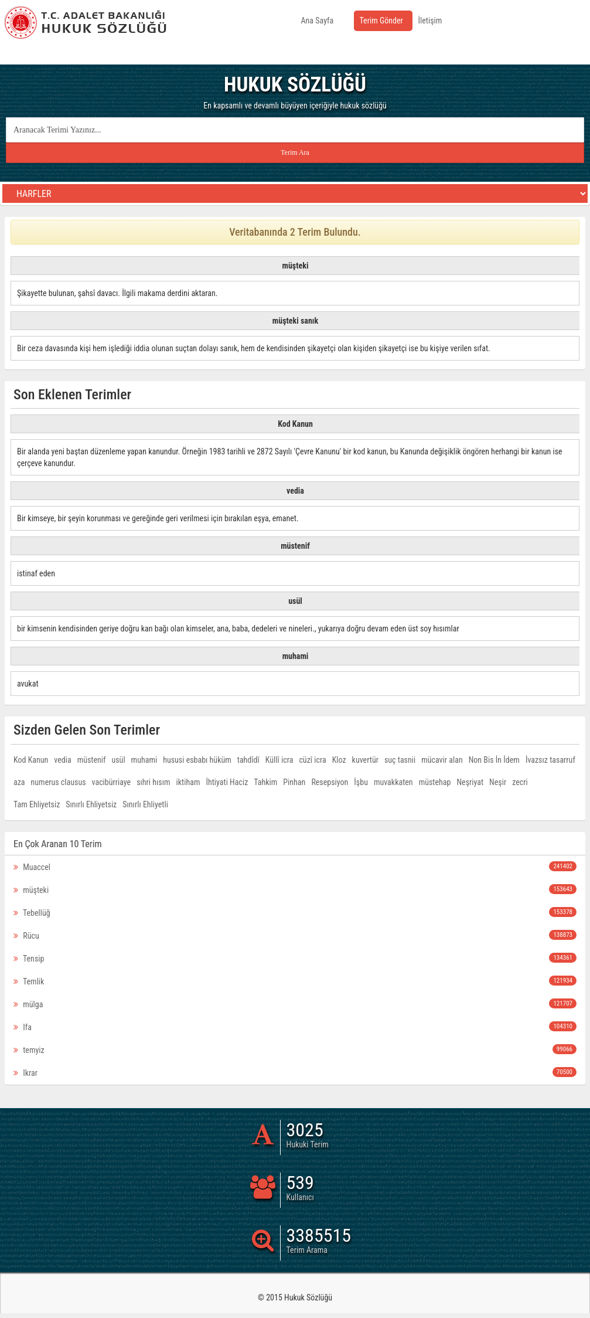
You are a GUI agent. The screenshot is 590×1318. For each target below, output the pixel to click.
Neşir (497, 782)
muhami (144, 760)
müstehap (435, 782)
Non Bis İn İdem (494, 760)
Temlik (295, 981)
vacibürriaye (111, 782)
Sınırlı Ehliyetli (145, 804)
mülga (295, 1003)
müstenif (91, 760)
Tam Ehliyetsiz (36, 804)
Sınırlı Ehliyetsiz (91, 804)
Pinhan (294, 782)
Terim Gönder (381, 20)
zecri (520, 782)
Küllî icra (279, 760)
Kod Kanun (30, 760)
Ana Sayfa (317, 20)
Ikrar (295, 1072)
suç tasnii (399, 760)
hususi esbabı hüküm (197, 760)
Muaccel (295, 866)
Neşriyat (469, 782)
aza (19, 782)
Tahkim (265, 782)
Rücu (295, 935)
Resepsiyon (329, 782)
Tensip (295, 958)
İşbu (361, 782)
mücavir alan (441, 760)
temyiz (295, 1049)
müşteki (295, 889)
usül (118, 760)
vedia (62, 760)
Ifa (295, 1026)
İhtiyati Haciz (227, 782)
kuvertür (365, 760)
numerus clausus (58, 782)
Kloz (339, 760)
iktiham (188, 782)
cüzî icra (312, 760)
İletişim (430, 20)
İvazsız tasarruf (550, 760)
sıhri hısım (153, 782)
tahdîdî (248, 760)
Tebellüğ (295, 912)
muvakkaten (393, 782)
